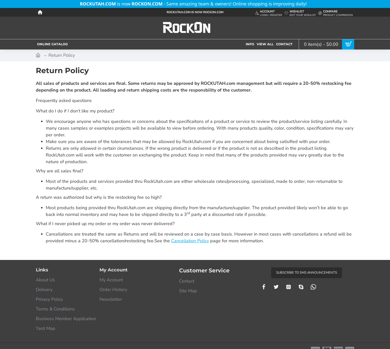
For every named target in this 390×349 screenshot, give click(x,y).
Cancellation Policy (190, 241)
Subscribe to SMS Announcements (306, 272)
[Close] (309, 4)
